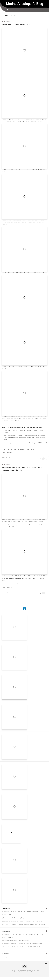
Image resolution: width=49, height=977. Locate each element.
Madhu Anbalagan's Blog (24, 4)
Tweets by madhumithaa (8, 957)
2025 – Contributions (8, 914)
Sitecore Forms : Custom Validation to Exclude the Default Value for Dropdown (24, 924)
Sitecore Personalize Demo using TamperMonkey (16, 918)
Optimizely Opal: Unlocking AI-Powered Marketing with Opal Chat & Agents (22, 921)
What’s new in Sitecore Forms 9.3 (16, 24)
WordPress (24, 972)
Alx (33, 972)
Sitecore (8, 21)
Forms (3, 21)
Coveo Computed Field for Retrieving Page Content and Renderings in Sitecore (23, 911)
